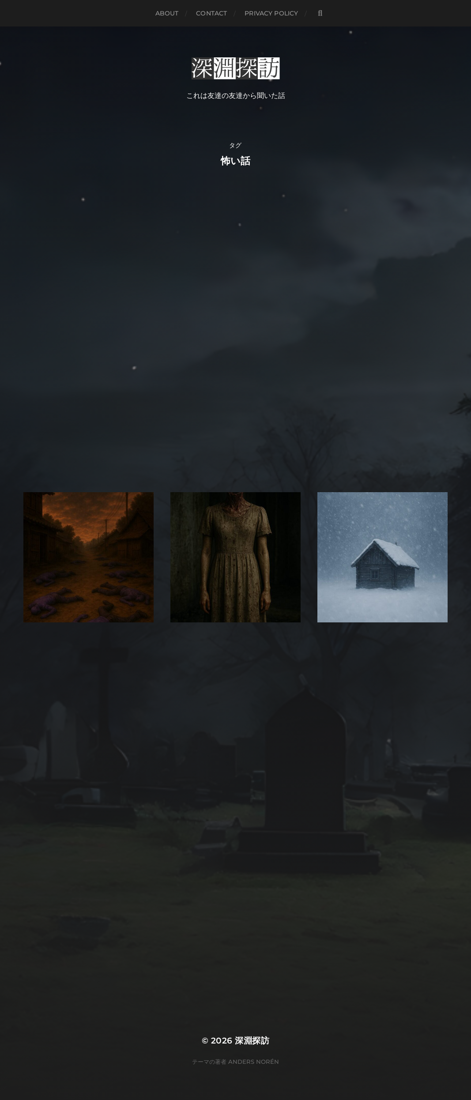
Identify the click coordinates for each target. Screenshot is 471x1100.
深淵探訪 (252, 1041)
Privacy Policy (271, 13)
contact (211, 13)
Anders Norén (253, 1061)
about (167, 13)
